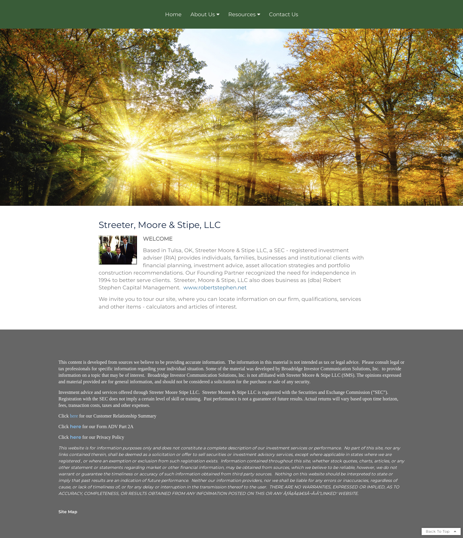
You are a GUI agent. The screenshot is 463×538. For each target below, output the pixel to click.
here (74, 415)
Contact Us (283, 14)
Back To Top (441, 531)
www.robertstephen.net (215, 287)
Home (173, 14)
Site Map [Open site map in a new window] (67, 511)
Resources (242, 14)
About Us (202, 14)
